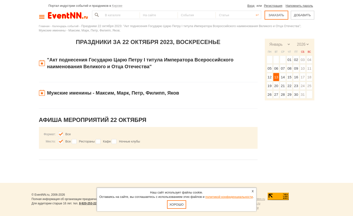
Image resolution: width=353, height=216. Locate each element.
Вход (250, 5)
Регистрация (273, 5)
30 (296, 94)
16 (296, 77)
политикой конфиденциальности (229, 197)
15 (290, 77)
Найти (96, 15)
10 (303, 68)
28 (283, 94)
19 (269, 86)
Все (68, 134)
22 (290, 86)
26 (269, 94)
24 (303, 86)
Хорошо (176, 204)
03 (303, 60)
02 (296, 60)
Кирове (117, 5)
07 (283, 68)
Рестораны (87, 141)
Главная (44, 26)
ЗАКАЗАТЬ (276, 15)
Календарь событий (65, 26)
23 (296, 86)
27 (276, 94)
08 (290, 68)
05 (269, 68)
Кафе (107, 141)
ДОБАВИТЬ (302, 15)
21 (283, 86)
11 (309, 68)
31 (303, 94)
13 (276, 77)
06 (276, 68)
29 (290, 94)
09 (296, 68)
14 (283, 77)
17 (303, 77)
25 (309, 86)
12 (269, 77)
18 (309, 77)
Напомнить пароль (299, 5)
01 (290, 60)
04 (309, 60)
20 (276, 86)
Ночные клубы (129, 141)
